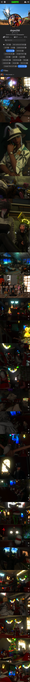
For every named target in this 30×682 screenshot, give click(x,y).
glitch (14, 57)
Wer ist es (23, 63)
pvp (12, 47)
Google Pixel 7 (20, 53)
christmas (10, 50)
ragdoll (21, 57)
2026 (7, 57)
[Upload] (25, 2)
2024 (6, 47)
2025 (7, 44)
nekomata (19, 50)
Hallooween (6, 60)
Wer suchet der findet (18, 44)
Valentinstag (16, 60)
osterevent (6, 63)
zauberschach (21, 47)
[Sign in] (28, 2)
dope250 (15, 30)
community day (9, 53)
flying (25, 60)
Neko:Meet (22, 66)
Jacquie (15, 63)
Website (15, 32)
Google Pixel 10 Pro (9, 66)
